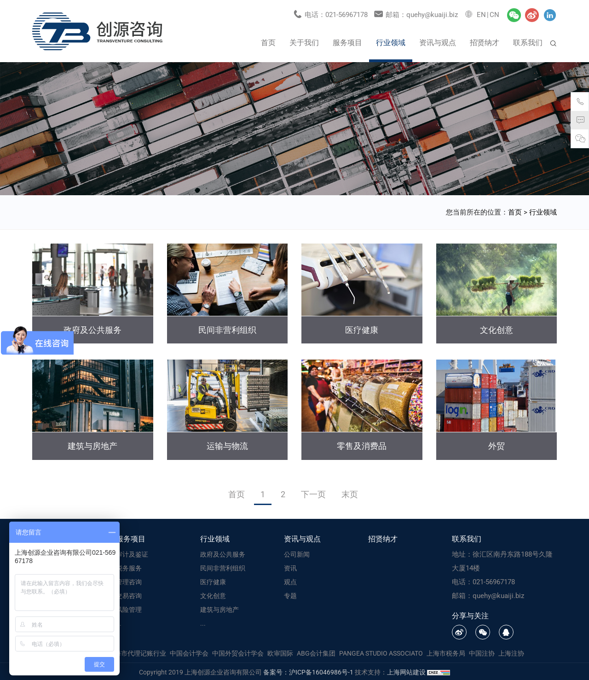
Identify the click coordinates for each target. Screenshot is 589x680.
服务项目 (347, 41)
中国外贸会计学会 (238, 652)
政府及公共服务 (222, 553)
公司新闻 (297, 553)
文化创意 (213, 595)
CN (494, 14)
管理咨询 (129, 581)
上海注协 (511, 652)
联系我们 (528, 41)
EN (481, 14)
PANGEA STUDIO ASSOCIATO (381, 652)
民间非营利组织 (222, 567)
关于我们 (304, 41)
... (118, 622)
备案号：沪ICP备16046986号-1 (308, 670)
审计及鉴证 (132, 553)
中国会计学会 (189, 652)
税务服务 (129, 567)
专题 (290, 595)
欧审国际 (280, 652)
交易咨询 (129, 595)
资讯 (290, 567)
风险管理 (129, 608)
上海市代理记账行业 (137, 652)
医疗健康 (213, 581)
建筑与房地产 (219, 608)
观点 (290, 581)
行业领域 (390, 41)
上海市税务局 (446, 652)
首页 (268, 41)
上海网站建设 (407, 670)
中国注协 (482, 652)
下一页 (313, 493)
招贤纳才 (484, 41)
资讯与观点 (437, 41)
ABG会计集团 (316, 652)
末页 (349, 493)
